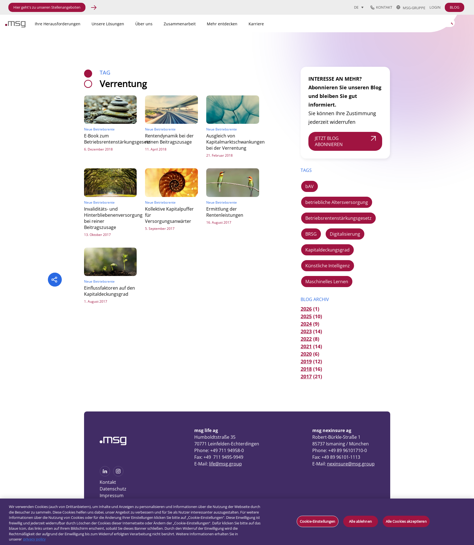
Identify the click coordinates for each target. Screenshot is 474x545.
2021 (306, 346)
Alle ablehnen (360, 521)
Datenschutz (113, 489)
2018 (306, 369)
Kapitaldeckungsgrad (327, 250)
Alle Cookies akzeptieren (406, 521)
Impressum (112, 495)
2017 (306, 376)
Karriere (256, 23)
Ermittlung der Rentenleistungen (224, 212)
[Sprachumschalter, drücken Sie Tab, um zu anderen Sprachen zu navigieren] (358, 7)
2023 (306, 331)
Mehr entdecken (222, 23)
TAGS (306, 170)
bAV (309, 186)
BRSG (311, 234)
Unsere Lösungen (108, 23)
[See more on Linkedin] (105, 474)
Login (435, 7)
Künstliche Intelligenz (327, 266)
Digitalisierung (345, 234)
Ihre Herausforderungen (57, 23)
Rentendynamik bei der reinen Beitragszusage (169, 139)
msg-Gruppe (410, 7)
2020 (306, 354)
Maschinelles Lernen (326, 281)
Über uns (144, 23)
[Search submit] (450, 22)
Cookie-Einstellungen (317, 521)
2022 (306, 339)
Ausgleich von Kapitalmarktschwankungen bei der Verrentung (235, 142)
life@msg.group (225, 464)
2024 (306, 323)
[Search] (420, 23)
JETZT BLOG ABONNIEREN (329, 141)
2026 (306, 308)
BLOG (454, 7)
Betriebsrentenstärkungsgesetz (338, 218)
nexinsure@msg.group (351, 464)
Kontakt (381, 7)
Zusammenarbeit (180, 23)
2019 (306, 361)
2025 (306, 316)
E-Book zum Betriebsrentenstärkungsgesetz (117, 139)
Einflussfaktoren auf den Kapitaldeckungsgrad (109, 291)
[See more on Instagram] (118, 474)
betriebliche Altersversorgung (336, 202)
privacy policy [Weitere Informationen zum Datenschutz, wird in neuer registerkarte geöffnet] (34, 539)
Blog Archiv (315, 299)
